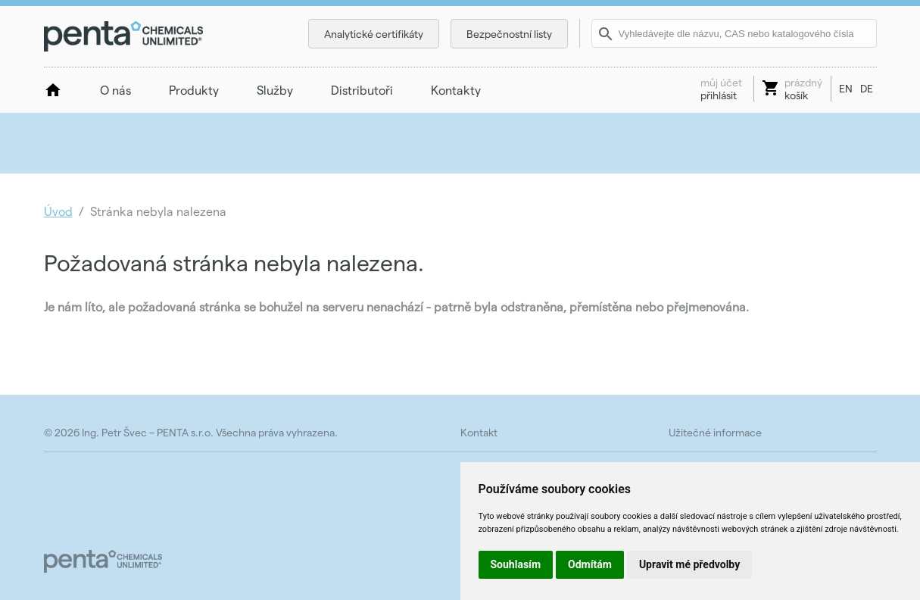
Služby (275, 90)
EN (846, 88)
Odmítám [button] (590, 564)
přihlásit (721, 89)
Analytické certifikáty (373, 33)
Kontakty (456, 90)
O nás (115, 90)
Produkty (194, 90)
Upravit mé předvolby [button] (689, 564)
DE (866, 88)
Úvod (58, 211)
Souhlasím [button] (516, 564)
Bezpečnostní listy (509, 33)
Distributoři (362, 90)
